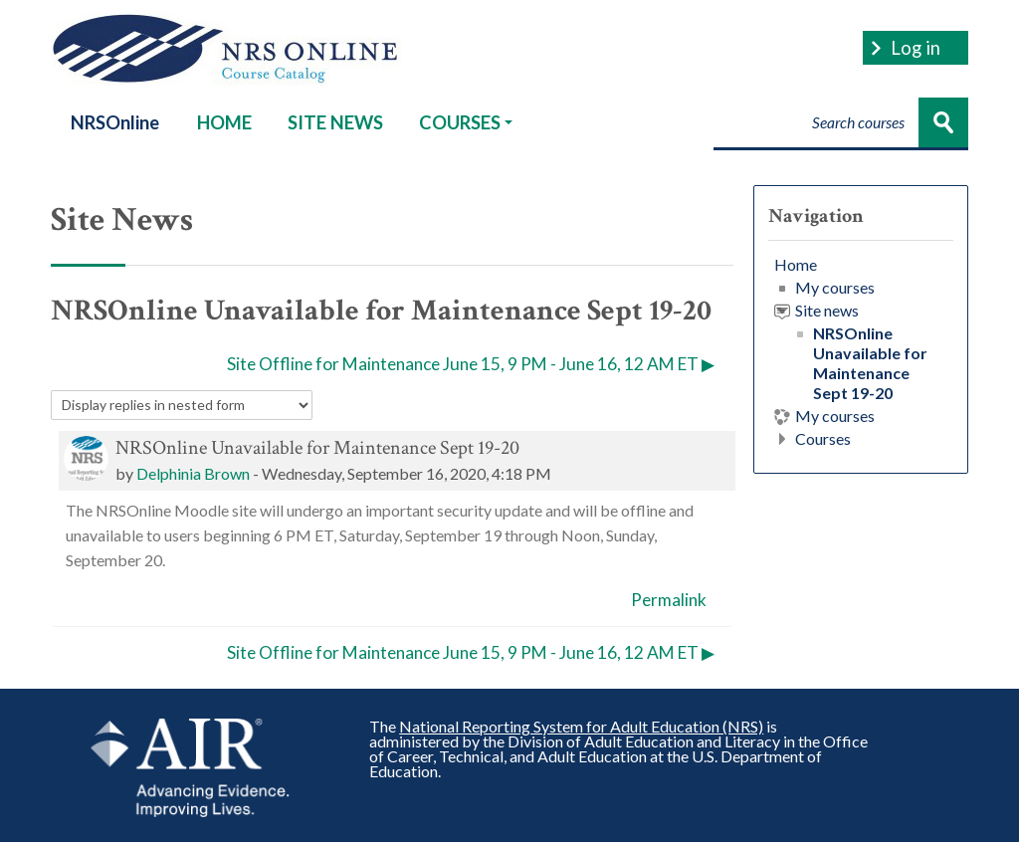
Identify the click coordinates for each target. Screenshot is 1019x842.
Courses (823, 438)
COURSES (465, 122)
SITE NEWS (335, 122)
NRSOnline (115, 122)
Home (795, 264)
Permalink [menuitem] (669, 599)
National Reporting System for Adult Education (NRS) (581, 726)
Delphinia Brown (193, 473)
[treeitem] (860, 352)
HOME (224, 122)
